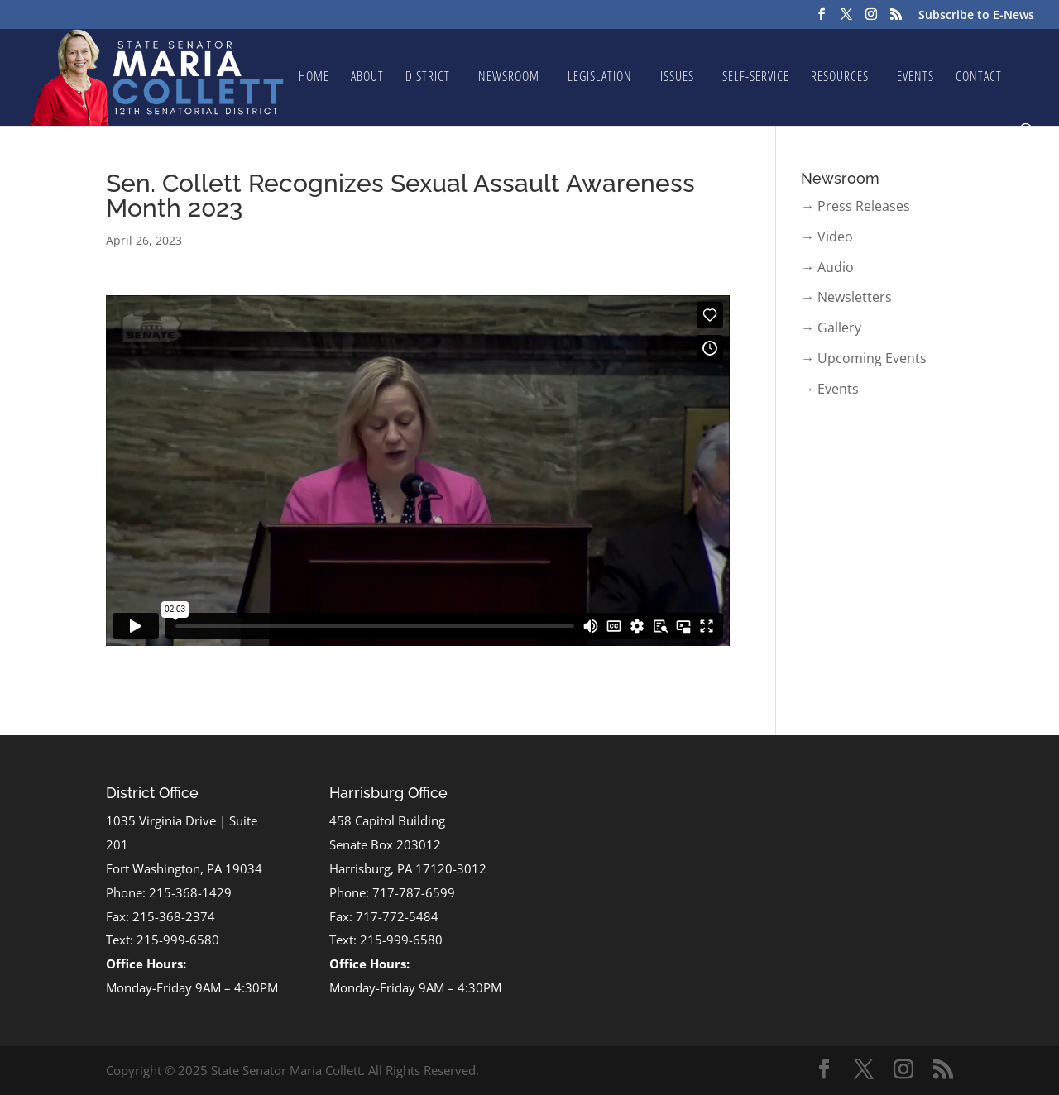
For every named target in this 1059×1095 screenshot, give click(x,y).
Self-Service (755, 77)
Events (915, 77)
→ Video (827, 236)
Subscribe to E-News (976, 15)
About (367, 77)
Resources (840, 77)
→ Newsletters (846, 297)
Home (314, 77)
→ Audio (827, 267)
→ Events (830, 389)
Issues (677, 77)
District (427, 77)
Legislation (600, 77)
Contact (979, 77)
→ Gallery (831, 327)
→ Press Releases (855, 206)
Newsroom (508, 77)
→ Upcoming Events (864, 358)
